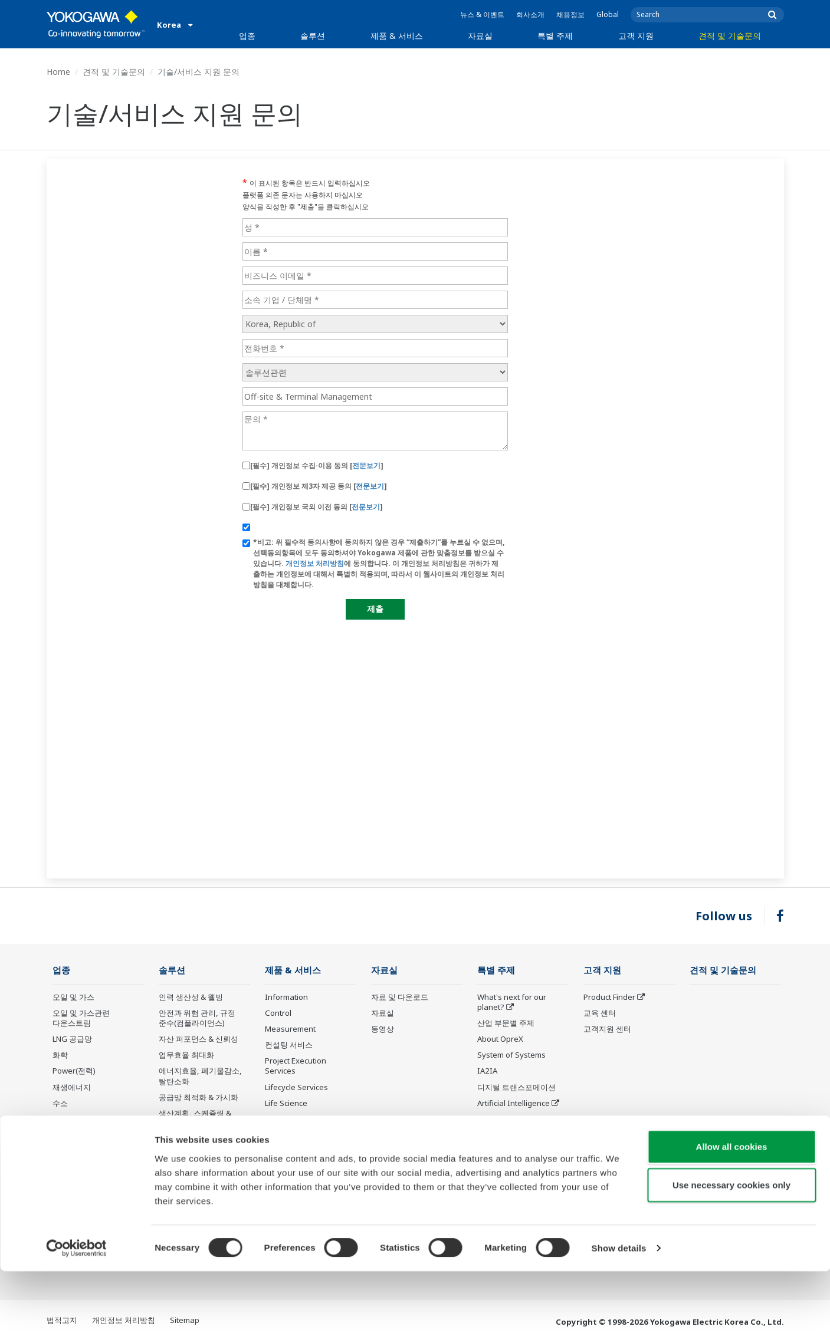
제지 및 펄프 (73, 1183)
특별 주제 (555, 35)
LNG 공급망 (72, 1039)
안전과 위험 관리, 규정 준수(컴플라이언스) (197, 1018)
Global (607, 14)
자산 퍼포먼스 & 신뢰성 (198, 1039)
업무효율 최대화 (186, 1055)
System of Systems (511, 1055)
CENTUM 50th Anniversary (502, 1150)
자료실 (480, 35)
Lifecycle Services (296, 1087)
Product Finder (609, 997)
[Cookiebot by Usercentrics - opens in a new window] (76, 1320)
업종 (247, 35)
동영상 (382, 1029)
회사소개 (530, 14)
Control (278, 1013)
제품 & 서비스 (396, 35)
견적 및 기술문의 (729, 35)
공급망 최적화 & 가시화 (198, 1097)
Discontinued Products (305, 1145)
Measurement (290, 1029)
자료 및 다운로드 (399, 997)
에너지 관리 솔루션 (191, 1155)
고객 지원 (636, 35)
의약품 (64, 1151)
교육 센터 (599, 1013)
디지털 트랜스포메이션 (516, 1087)
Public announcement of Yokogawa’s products (308, 1124)
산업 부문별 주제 (505, 1023)
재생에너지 (72, 1087)
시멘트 (64, 1135)
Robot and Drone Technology (508, 1124)
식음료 (64, 1167)
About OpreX (500, 1039)
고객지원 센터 (607, 1029)
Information (286, 997)
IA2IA (487, 1071)
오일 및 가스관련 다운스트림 (81, 1018)
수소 (60, 1103)
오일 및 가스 (73, 997)
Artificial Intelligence (513, 1103)
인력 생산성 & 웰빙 (191, 997)
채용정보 (570, 14)
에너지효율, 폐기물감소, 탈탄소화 (200, 1076)
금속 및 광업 (73, 1119)
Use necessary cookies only (731, 1257)
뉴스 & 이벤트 (482, 14)
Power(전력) (74, 1071)
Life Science (286, 1103)
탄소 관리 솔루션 (187, 1139)
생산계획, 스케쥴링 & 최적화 (195, 1118)
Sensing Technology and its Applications (522, 1176)
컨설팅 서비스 (289, 1045)
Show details (619, 1320)
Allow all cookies (731, 1218)
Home (58, 71)
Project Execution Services (295, 1066)
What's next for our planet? (511, 1002)
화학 (60, 1055)
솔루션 (312, 35)
